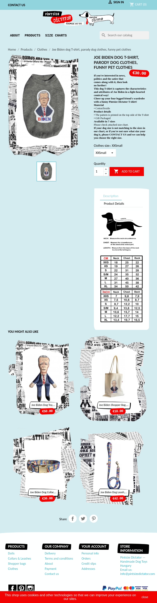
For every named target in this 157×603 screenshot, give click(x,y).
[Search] (124, 35)
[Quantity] (99, 171)
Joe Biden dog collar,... (43, 492)
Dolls (11, 553)
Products (32, 35)
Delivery (50, 553)
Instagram (30, 589)
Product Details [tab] (114, 204)
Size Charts (56, 35)
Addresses (88, 569)
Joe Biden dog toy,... (43, 405)
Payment (50, 569)
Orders (86, 558)
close (144, 597)
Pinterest (94, 518)
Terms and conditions (59, 558)
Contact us (16, 5)
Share (72, 518)
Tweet (83, 518)
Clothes (13, 569)
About (15, 35)
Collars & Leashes (19, 558)
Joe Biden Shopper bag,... (114, 405)
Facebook (12, 589)
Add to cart (127, 171)
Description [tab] (110, 196)
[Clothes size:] (105, 153)
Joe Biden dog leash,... (114, 492)
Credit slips (89, 564)
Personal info (90, 553)
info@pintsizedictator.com (137, 574)
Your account (94, 546)
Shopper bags (17, 564)
